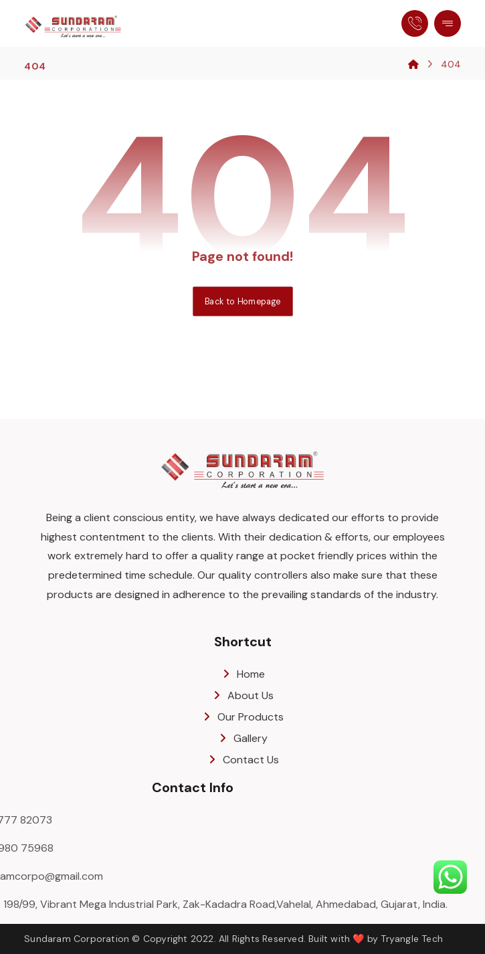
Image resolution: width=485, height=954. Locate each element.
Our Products (242, 717)
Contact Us (243, 760)
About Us (242, 695)
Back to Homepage (242, 301)
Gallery (242, 738)
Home (243, 674)
